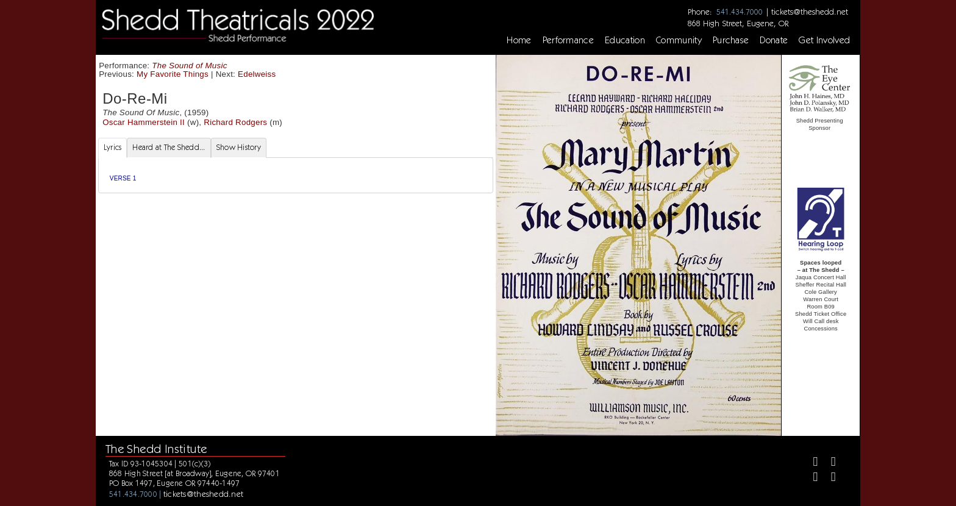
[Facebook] (810, 463)
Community (679, 40)
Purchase (731, 40)
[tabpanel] (296, 175)
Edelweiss (257, 74)
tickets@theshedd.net (809, 11)
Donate (774, 40)
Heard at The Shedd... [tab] (168, 147)
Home (519, 40)
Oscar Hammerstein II (143, 122)
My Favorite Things (173, 74)
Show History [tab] (238, 147)
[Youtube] (828, 478)
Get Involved (824, 40)
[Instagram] (810, 478)
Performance (568, 40)
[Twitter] (828, 463)
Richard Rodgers (235, 122)
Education (625, 40)
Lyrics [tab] (113, 147)
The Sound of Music (189, 65)
